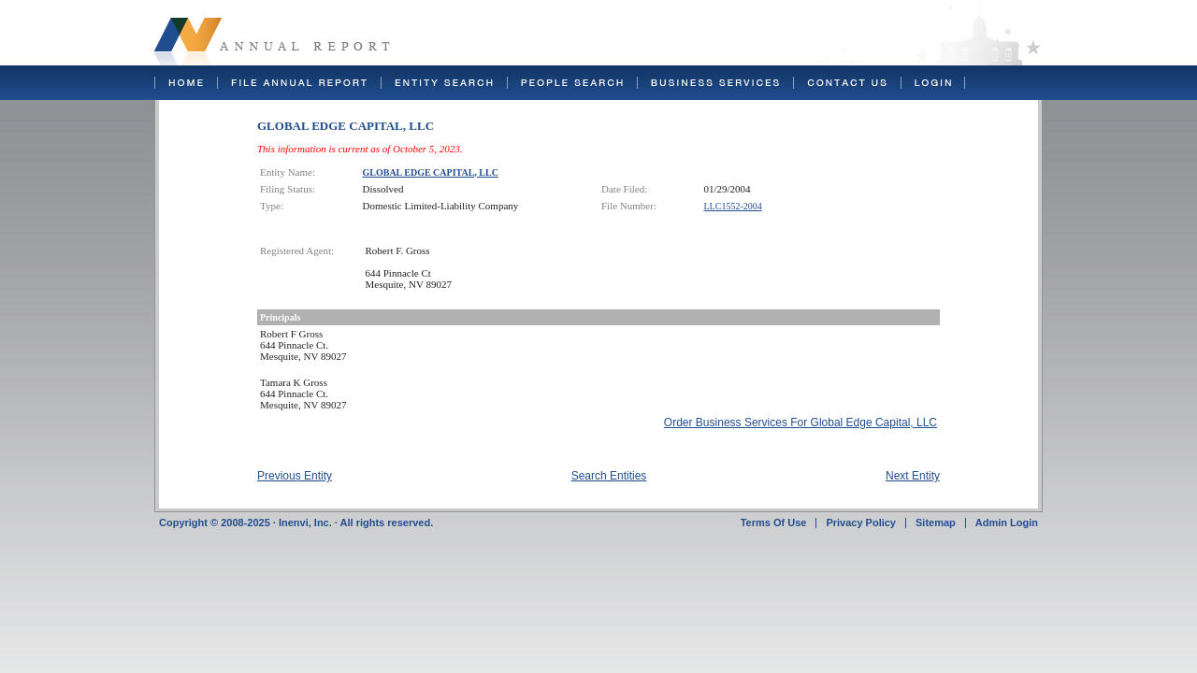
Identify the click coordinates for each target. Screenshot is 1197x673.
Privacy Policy (861, 522)
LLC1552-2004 (733, 206)
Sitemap (936, 522)
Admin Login (1006, 522)
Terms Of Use (774, 522)
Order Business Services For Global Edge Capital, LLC (800, 422)
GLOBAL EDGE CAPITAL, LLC (430, 172)
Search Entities (609, 475)
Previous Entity (294, 475)
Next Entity (913, 475)
